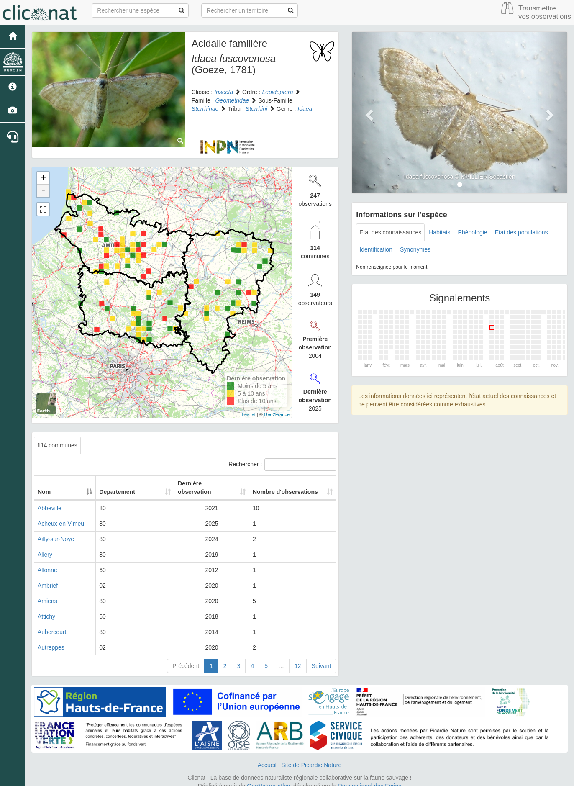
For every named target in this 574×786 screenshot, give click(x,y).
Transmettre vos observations (544, 12)
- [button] (43, 191)
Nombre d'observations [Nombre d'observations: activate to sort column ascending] (284, 483)
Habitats (439, 232)
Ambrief (48, 577)
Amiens (47, 592)
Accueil (267, 756)
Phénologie (472, 232)
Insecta (223, 92)
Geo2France (277, 414)
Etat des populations (521, 232)
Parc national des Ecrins (369, 777)
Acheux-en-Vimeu (61, 515)
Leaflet (249, 414)
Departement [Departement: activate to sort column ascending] (132, 483)
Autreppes (51, 639)
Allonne (47, 561)
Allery (45, 546)
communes (57, 445)
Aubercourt (52, 623)
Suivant (321, 657)
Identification (375, 249)
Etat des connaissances (390, 232)
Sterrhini (256, 108)
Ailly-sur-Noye (56, 530)
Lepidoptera (277, 92)
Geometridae (232, 100)
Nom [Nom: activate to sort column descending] (44, 483)
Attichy (46, 608)
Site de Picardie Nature (311, 756)
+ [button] (43, 178)
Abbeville (50, 499)
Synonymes (415, 249)
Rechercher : (282, 464)
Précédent (185, 657)
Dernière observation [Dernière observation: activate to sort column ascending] (200, 483)
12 (298, 657)
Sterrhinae (205, 108)
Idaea (304, 108)
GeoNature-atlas (268, 777)
